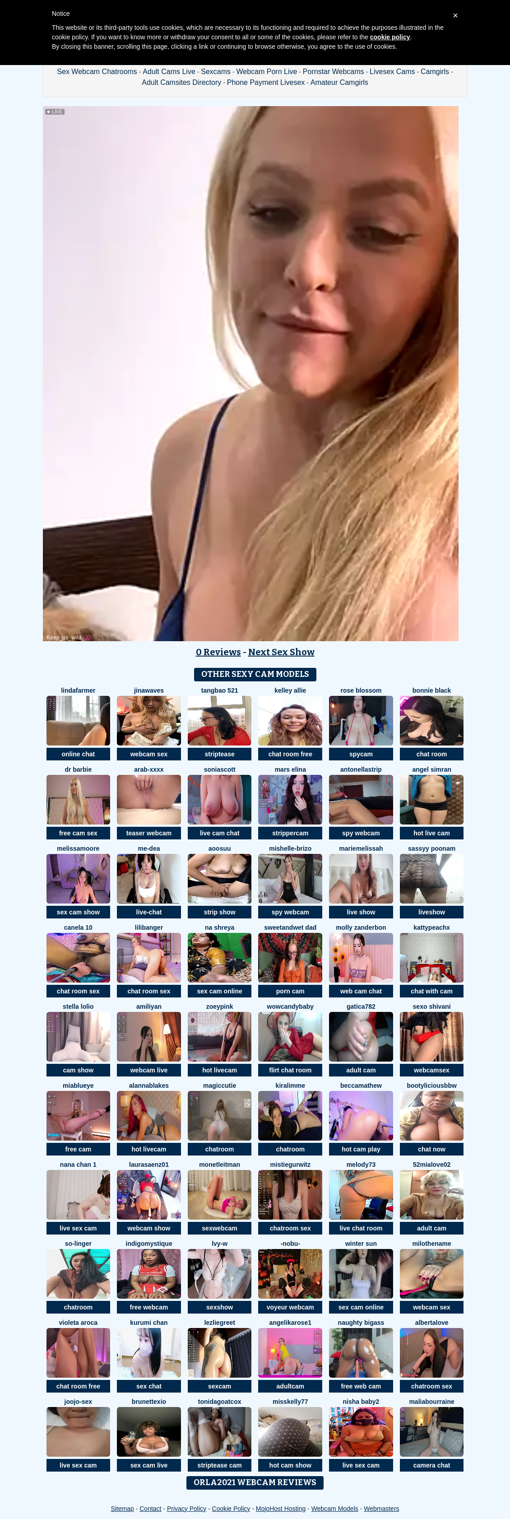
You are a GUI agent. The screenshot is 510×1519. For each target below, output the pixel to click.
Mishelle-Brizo (290, 848)
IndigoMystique (148, 1243)
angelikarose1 (290, 1322)
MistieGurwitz (290, 1164)
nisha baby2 (361, 1401)
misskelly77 (290, 1401)
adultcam (290, 1386)
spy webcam (361, 833)
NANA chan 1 (78, 1164)
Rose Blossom (360, 690)
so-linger (78, 1243)
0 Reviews (218, 652)
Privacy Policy (186, 1508)
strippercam (290, 833)
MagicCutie (219, 1085)
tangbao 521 (219, 690)
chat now (431, 1149)
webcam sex (149, 754)
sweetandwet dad (290, 927)
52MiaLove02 (431, 1164)
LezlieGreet (219, 1322)
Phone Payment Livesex (266, 82)
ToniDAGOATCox (219, 1401)
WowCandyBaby (290, 1006)
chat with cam (432, 991)
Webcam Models (334, 1508)
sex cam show (78, 912)
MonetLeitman (219, 1164)
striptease (220, 754)
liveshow (431, 912)
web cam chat (361, 991)
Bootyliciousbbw (431, 1085)
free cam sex (78, 833)
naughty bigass (361, 1322)
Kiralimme (290, 1085)
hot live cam (431, 833)
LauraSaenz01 (149, 1164)
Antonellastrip (361, 769)
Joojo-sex (78, 1401)
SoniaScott (220, 769)
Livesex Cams (392, 71)
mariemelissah (361, 848)
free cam (78, 1149)
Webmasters (381, 1508)
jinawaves (149, 690)
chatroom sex (290, 1228)
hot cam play (361, 1149)
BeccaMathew (361, 1085)
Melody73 (361, 1164)
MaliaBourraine (431, 1401)
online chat (78, 754)
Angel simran (431, 769)
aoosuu (220, 848)
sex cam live (149, 1465)
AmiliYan (149, 1006)
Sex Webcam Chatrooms (97, 71)
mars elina (290, 769)
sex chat (149, 1386)
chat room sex (78, 991)
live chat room (360, 1228)
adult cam (361, 1070)
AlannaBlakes (149, 1085)
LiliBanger (149, 927)
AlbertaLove (432, 1322)
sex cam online (219, 991)
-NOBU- (291, 1243)
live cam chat (220, 833)
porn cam (290, 991)
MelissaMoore (78, 848)
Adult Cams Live (169, 71)
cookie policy (390, 37)
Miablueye (78, 1085)
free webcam (149, 1307)
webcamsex (432, 1070)
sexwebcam (219, 1228)
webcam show (149, 1228)
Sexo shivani (432, 1006)
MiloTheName (431, 1243)
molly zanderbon (361, 927)
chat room (432, 754)
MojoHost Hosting (281, 1508)
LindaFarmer (78, 690)
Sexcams (216, 71)
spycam (361, 754)
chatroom (219, 1149)
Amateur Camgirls (339, 82)
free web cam (361, 1386)
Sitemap (122, 1508)
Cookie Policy (231, 1508)
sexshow (219, 1307)
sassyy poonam (431, 848)
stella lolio (78, 1006)
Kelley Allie (290, 690)
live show (361, 912)
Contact (150, 1508)
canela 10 (78, 927)
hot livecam (219, 1070)
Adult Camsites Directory (181, 82)
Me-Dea (149, 848)
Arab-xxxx (148, 769)
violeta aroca (78, 1322)
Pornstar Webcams (333, 71)
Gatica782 (361, 1006)
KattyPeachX (431, 927)
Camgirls (435, 71)
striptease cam (220, 1465)
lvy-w (219, 1243)
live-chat (149, 912)
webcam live (149, 1070)
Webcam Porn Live (266, 71)
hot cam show (290, 1465)
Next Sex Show (281, 652)
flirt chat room (290, 1070)
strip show (220, 912)
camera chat (431, 1465)
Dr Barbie (78, 769)
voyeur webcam (290, 1307)
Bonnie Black (432, 690)
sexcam (219, 1386)
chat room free (290, 754)
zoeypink (219, 1006)
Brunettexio (149, 1401)
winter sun (361, 1243)
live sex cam (78, 1228)
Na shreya (219, 927)
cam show (78, 1070)
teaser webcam (149, 833)
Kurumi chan (148, 1322)
